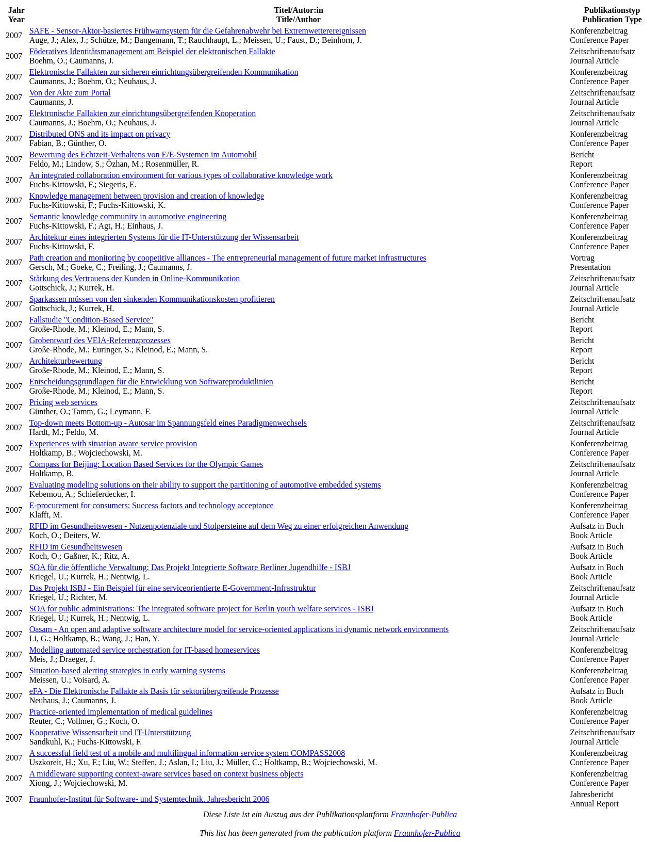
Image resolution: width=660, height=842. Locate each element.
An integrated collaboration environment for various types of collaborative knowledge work (181, 175)
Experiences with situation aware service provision (113, 443)
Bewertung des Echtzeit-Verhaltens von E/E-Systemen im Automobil (143, 154)
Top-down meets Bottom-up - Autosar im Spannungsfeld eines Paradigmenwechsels (168, 422)
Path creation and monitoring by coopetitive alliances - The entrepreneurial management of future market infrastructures (227, 257)
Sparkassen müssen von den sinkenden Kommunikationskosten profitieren (152, 299)
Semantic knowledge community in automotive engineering (128, 216)
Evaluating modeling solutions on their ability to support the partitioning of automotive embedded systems (205, 484)
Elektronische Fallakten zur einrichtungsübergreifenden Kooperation (142, 113)
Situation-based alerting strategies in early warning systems (127, 670)
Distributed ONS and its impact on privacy (100, 133)
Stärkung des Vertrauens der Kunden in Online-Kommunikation (134, 278)
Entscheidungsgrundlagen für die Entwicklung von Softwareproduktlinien (151, 381)
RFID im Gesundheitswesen (75, 546)
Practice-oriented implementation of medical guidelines (120, 711)
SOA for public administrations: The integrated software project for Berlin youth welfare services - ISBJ (201, 608)
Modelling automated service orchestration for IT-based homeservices (144, 649)
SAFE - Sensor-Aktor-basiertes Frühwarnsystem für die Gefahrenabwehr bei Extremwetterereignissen (197, 30)
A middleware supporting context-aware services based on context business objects (166, 773)
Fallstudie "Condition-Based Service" (91, 319)
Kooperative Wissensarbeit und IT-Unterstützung (110, 732)
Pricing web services (63, 402)
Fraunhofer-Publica (424, 814)
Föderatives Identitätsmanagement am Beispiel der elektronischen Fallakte (152, 51)
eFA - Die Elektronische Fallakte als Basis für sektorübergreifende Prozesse (154, 691)
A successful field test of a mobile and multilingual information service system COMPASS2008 (187, 753)
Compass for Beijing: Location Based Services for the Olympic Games (146, 464)
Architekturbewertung (65, 361)
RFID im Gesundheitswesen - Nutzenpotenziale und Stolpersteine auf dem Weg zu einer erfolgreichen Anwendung (219, 526)
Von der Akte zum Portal (70, 92)
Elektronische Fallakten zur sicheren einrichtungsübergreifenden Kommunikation (164, 72)
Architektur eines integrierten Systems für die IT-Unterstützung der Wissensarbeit (164, 237)
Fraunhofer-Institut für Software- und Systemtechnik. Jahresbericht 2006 (149, 799)
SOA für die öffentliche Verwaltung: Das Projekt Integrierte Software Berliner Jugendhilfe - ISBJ (190, 567)
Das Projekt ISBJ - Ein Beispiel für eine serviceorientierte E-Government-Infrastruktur (172, 588)
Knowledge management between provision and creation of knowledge (146, 195)
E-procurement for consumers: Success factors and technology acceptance (151, 505)
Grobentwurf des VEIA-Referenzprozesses (100, 340)
